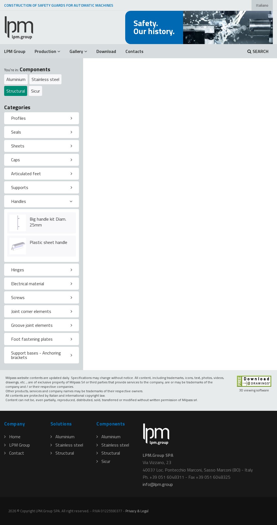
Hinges (17, 269)
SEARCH (257, 51)
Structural (15, 91)
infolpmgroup (158, 484)
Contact (14, 453)
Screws (18, 297)
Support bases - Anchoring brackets (36, 355)
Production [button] (47, 51)
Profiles (18, 118)
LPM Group (14, 51)
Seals (16, 132)
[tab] (41, 118)
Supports (19, 187)
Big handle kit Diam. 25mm (48, 222)
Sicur (35, 91)
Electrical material (27, 283)
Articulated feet (26, 173)
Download (106, 51)
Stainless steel (45, 79)
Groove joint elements (32, 325)
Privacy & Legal (136, 511)
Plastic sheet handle (48, 242)
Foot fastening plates (32, 339)
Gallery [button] (78, 51)
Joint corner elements (31, 311)
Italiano (262, 5)
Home (12, 436)
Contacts (134, 51)
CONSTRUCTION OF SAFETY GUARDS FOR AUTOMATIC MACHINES (58, 5)
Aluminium (15, 79)
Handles (18, 201)
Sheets (17, 145)
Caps (15, 159)
